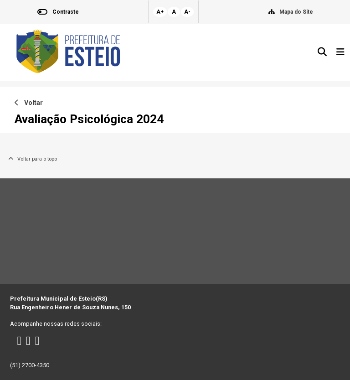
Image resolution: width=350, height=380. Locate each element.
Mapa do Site (296, 12)
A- (187, 12)
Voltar (29, 103)
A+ (160, 12)
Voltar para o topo (32, 159)
